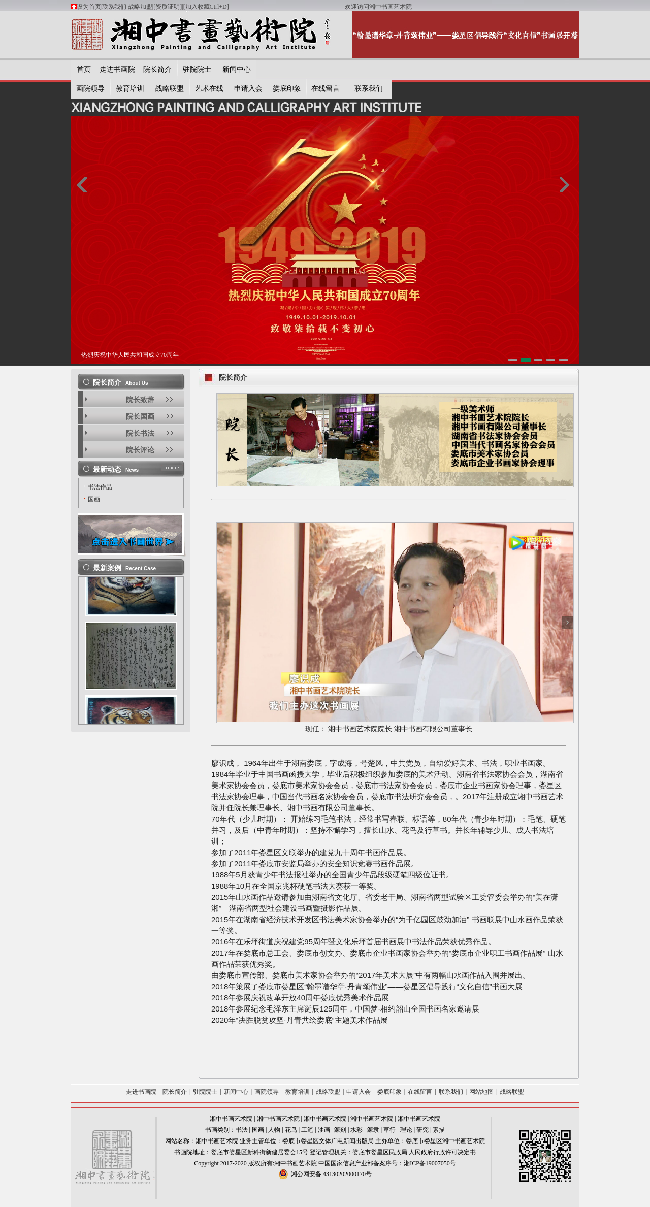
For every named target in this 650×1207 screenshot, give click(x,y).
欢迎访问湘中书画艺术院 (378, 6)
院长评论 (140, 450)
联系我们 (114, 6)
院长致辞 (140, 400)
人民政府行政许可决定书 (442, 1152)
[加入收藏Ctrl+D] (264, 6)
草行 (389, 1129)
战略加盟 (140, 6)
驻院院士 (197, 69)
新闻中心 (236, 69)
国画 (258, 1129)
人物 (274, 1129)
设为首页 (89, 6)
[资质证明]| (168, 6)
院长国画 (140, 416)
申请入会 (248, 88)
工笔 (307, 1129)
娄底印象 (287, 88)
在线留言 (325, 88)
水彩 (356, 1129)
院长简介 (157, 69)
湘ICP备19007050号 (430, 1163)
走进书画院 (117, 69)
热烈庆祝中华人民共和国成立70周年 (130, 354)
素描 (439, 1129)
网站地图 (481, 1091)
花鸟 (291, 1129)
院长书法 (140, 433)
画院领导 (90, 88)
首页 (84, 69)
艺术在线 (209, 88)
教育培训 (130, 88)
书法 (242, 1129)
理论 (406, 1129)
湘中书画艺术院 (231, 1118)
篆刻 (340, 1129)
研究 (422, 1129)
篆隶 (373, 1129)
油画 (324, 1129)
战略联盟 (169, 88)
